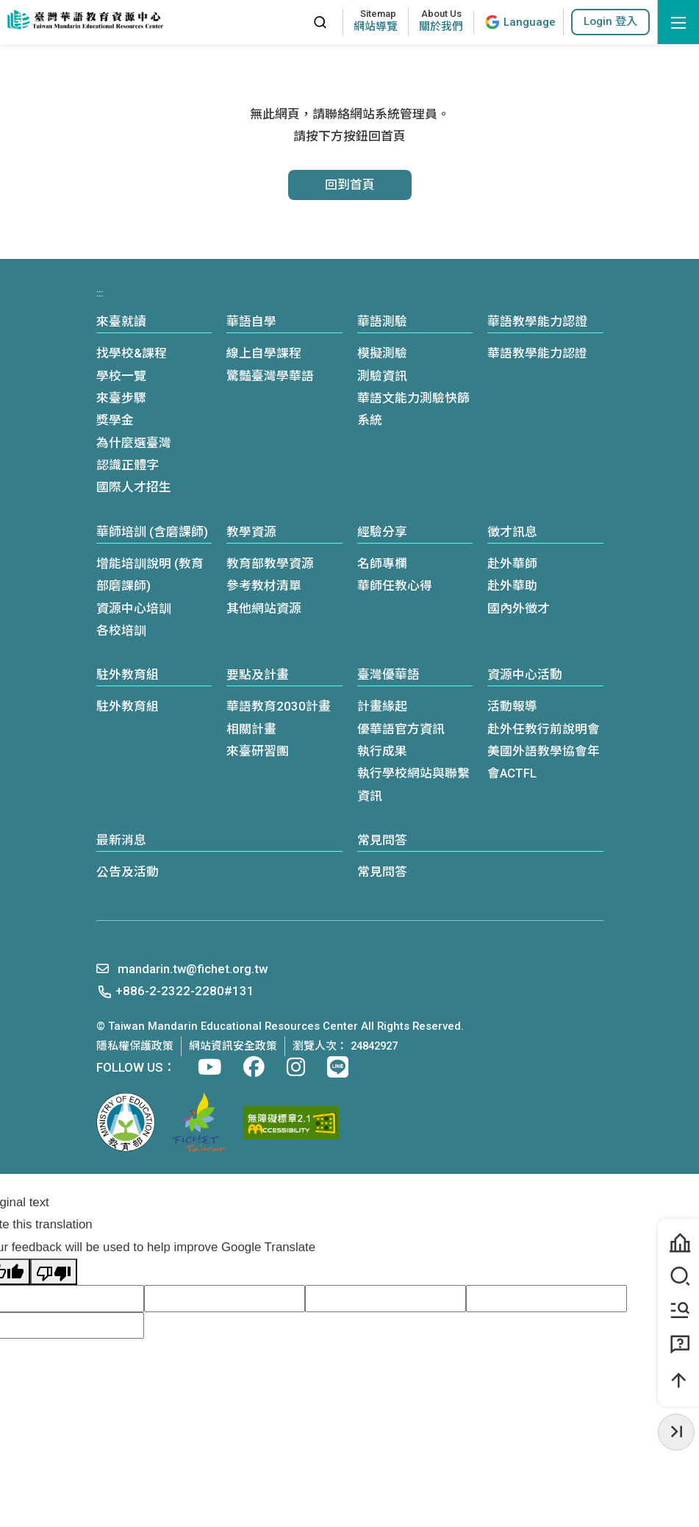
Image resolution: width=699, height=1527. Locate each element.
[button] (610, 22)
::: (295, 21)
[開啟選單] (678, 22)
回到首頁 (350, 184)
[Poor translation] (53, 1272)
